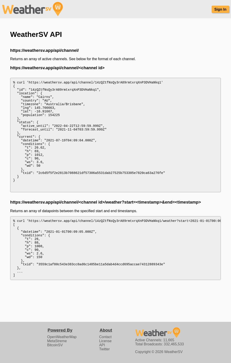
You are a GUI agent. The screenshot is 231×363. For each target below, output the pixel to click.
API (102, 345)
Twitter (104, 349)
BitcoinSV (55, 345)
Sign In (220, 9)
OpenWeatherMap (61, 337)
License (105, 341)
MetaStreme (57, 341)
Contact (105, 337)
